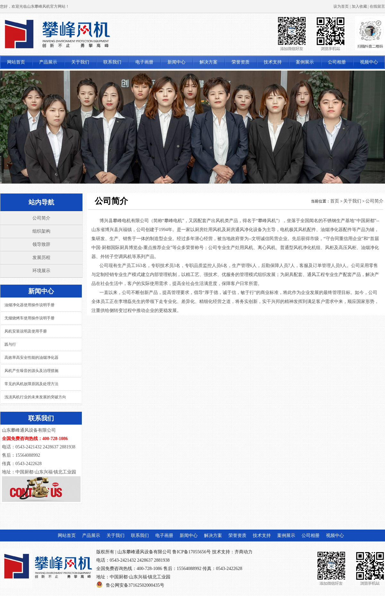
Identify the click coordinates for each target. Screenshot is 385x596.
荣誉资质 (241, 62)
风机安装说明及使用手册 (25, 331)
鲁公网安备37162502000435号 (135, 585)
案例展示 (305, 62)
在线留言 (377, 6)
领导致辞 (41, 244)
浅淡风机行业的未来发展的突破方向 (35, 397)
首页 (334, 201)
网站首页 (16, 62)
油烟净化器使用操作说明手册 (29, 305)
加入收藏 (359, 6)
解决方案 (209, 62)
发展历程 (41, 257)
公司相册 (337, 62)
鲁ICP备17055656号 (191, 551)
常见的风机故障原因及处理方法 (31, 384)
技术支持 (273, 62)
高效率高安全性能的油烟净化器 (31, 357)
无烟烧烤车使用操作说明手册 (29, 318)
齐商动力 (243, 551)
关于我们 (80, 62)
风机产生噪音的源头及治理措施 (31, 370)
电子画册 (144, 62)
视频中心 (369, 62)
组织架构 (41, 231)
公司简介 (41, 218)
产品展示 (48, 62)
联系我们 (112, 62)
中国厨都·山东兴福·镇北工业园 (140, 576)
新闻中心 (176, 62)
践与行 (10, 344)
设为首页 (341, 6)
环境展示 (41, 270)
